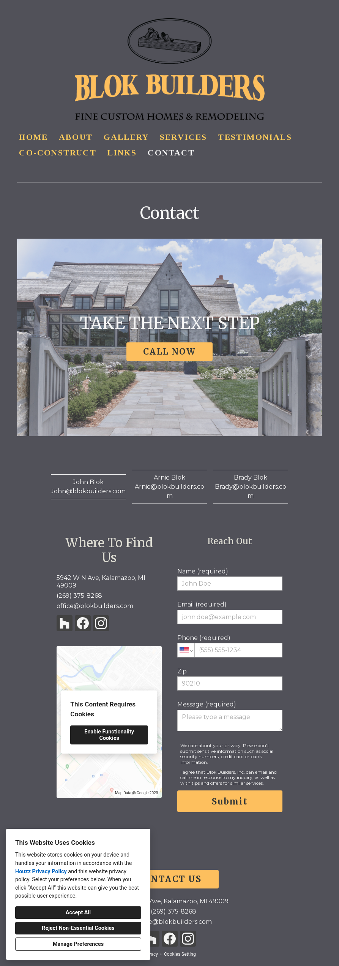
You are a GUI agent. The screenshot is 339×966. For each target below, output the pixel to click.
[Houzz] (65, 623)
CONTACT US (169, 879)
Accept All (78, 912)
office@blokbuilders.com (95, 606)
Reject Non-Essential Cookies (78, 928)
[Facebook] (83, 623)
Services (183, 137)
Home (33, 137)
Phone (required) (229, 645)
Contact (171, 152)
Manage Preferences (78, 944)
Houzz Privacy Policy (41, 871)
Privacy (150, 954)
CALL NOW (169, 351)
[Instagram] (101, 623)
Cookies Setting (180, 954)
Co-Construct (57, 152)
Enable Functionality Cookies (109, 734)
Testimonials (255, 137)
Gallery (126, 137)
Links (122, 152)
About (76, 137)
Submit (230, 801)
